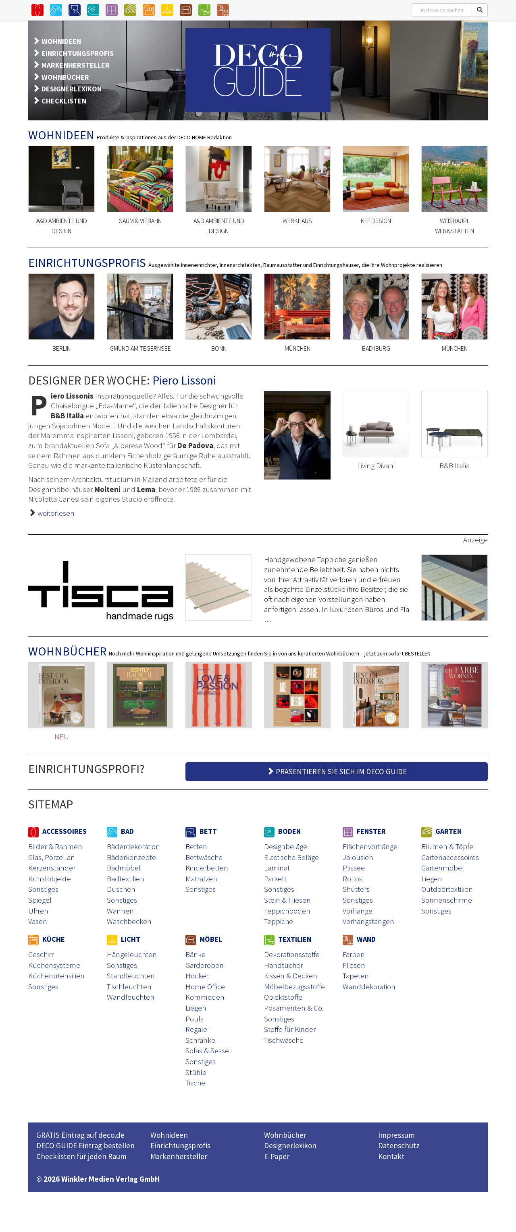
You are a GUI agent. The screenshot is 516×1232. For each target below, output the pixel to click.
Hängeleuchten (132, 954)
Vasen (37, 921)
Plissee (354, 867)
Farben (354, 954)
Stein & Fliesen (287, 900)
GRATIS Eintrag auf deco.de (80, 1135)
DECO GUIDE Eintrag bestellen (85, 1145)
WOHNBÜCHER (65, 77)
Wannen (120, 911)
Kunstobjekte (49, 878)
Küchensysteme (54, 965)
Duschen (121, 889)
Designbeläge (285, 846)
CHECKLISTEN (64, 100)
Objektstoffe (283, 997)
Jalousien (358, 857)
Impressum (396, 1135)
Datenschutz (399, 1145)
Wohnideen (169, 1135)
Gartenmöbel (442, 867)
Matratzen (201, 878)
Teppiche (278, 921)
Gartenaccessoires (450, 857)
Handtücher (283, 965)
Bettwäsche (204, 857)
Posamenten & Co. (294, 1008)
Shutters (356, 889)
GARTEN (441, 831)
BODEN (282, 831)
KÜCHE (46, 939)
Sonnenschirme (446, 900)
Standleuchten (131, 975)
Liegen (431, 878)
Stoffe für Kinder (290, 1029)
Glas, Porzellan (51, 857)
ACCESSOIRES (57, 831)
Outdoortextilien (447, 889)
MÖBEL (203, 939)
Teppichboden (287, 911)
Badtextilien (125, 878)
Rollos (352, 878)
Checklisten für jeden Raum (81, 1156)
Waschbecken (129, 921)
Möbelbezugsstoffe (294, 986)
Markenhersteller (178, 1156)
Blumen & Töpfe (447, 846)
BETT (201, 831)
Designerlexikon (290, 1145)
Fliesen (354, 965)
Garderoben (204, 965)
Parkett (275, 878)
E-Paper (276, 1156)
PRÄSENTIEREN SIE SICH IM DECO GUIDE (336, 771)
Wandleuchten (130, 997)
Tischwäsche (284, 1040)
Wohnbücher (285, 1135)
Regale (196, 1029)
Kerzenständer (51, 867)
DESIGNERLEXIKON (72, 88)
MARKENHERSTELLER (76, 65)
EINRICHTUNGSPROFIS (78, 53)
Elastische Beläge (291, 857)
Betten (196, 846)
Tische (195, 1082)
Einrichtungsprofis (180, 1145)
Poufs (194, 1018)
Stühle (195, 1072)
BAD (120, 831)
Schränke (200, 1040)
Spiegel (40, 900)
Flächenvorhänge (370, 846)
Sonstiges (43, 889)
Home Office (205, 986)
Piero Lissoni (184, 380)
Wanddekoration (369, 986)
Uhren (38, 911)
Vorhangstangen (368, 921)
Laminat (277, 867)
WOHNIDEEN (61, 41)
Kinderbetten (206, 867)
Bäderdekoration (133, 846)
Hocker (196, 975)
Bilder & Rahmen (55, 846)
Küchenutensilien (56, 975)
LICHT (123, 939)
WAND (359, 939)
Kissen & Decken (290, 975)
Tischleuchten (129, 986)
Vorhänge (357, 911)
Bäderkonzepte (131, 857)
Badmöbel (124, 867)
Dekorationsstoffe (292, 954)
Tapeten (356, 975)
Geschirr (41, 954)
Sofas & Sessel (208, 1050)
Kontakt (391, 1156)
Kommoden (205, 997)
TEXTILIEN (287, 939)
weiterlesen (56, 513)
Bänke (195, 954)
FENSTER (364, 831)
